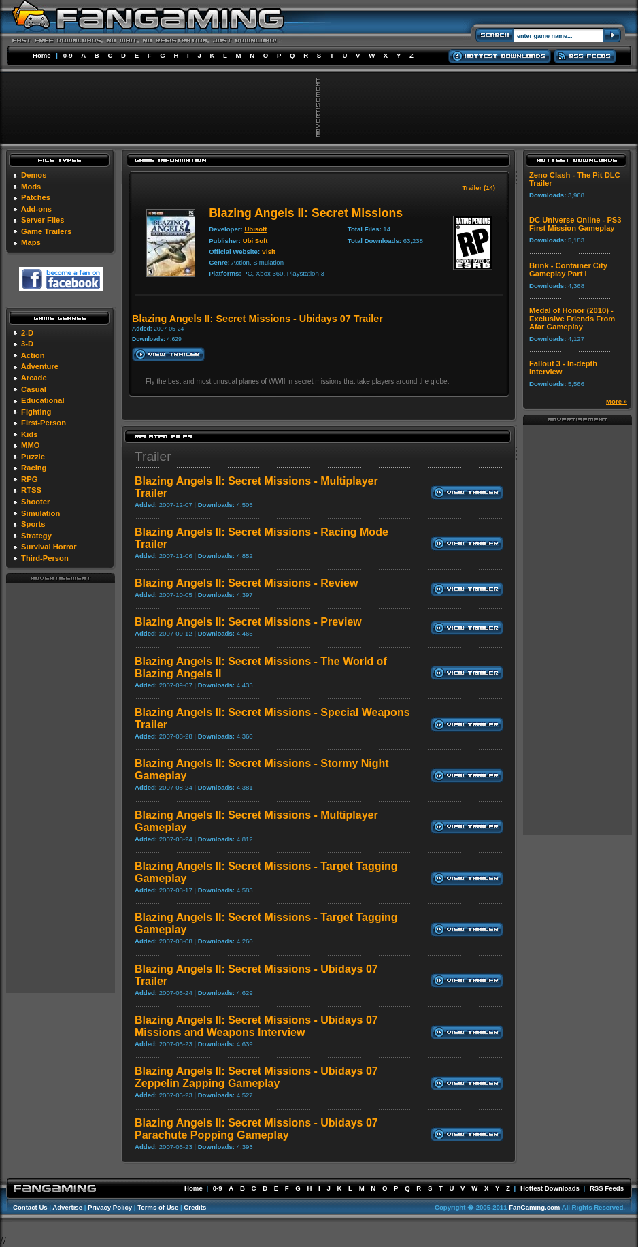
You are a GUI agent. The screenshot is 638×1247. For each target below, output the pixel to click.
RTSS (31, 490)
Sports (33, 524)
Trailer (153, 456)
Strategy (36, 536)
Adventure (39, 366)
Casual (33, 389)
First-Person (43, 423)
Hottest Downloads (550, 1188)
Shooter (35, 502)
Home (42, 55)
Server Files (42, 220)
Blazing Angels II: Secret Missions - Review (246, 583)
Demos (33, 175)
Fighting (36, 412)
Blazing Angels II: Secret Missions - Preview (248, 622)
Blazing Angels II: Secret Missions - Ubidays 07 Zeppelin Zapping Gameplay (256, 1077)
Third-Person (45, 558)
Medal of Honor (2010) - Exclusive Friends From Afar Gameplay (572, 318)
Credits (195, 1207)
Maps (31, 242)
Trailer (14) (478, 187)
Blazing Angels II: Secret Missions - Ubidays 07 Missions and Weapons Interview (256, 1026)
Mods (31, 186)
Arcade (34, 378)
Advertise (67, 1207)
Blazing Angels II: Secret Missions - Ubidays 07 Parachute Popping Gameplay (256, 1129)
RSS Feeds (607, 1188)
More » (616, 401)
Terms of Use (157, 1207)
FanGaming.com (534, 1207)
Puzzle (33, 457)
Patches (35, 197)
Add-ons (36, 209)
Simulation (40, 513)
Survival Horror (48, 546)
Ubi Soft (255, 240)
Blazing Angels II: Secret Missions (306, 213)
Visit (268, 251)
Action (33, 355)
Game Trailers (46, 231)
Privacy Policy (110, 1207)
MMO (30, 445)
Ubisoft (255, 229)
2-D (27, 333)
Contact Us (30, 1207)
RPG (29, 479)
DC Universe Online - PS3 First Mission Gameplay (575, 224)
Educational (42, 400)
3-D (27, 344)
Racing (33, 468)
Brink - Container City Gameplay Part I (568, 269)
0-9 (68, 55)
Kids (29, 434)
